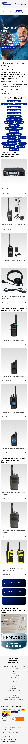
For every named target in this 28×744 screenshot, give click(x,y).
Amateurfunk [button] (19, 122)
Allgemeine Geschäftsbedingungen (14, 697)
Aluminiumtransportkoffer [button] (14, 134)
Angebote (14, 677)
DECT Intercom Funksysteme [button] (14, 119)
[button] (2, 37)
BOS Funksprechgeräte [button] (14, 110)
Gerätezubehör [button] (14, 131)
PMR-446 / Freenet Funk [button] (14, 113)
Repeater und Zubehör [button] (14, 101)
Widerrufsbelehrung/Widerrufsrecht (14, 699)
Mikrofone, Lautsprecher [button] (9, 137)
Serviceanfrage (14, 688)
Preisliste (14, 681)
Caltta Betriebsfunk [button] (7, 104)
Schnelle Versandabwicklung (14, 592)
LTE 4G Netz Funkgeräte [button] (14, 116)
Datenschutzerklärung (14, 701)
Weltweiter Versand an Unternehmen (12, 583)
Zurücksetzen (19, 11)
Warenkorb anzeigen (14, 675)
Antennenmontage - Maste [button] (9, 143)
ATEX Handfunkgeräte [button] (14, 107)
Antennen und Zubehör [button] (14, 140)
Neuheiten (14, 679)
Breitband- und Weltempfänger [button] (14, 128)
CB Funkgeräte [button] (9, 122)
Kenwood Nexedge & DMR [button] (8, 47)
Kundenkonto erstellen (14, 690)
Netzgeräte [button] (22, 143)
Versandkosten (14, 686)
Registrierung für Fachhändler (10, 600)
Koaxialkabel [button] (20, 146)
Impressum (14, 695)
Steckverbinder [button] (14, 149)
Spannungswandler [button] (9, 146)
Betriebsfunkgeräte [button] (21, 104)
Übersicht (14, 673)
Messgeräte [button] (22, 137)
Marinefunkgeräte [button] (14, 125)
